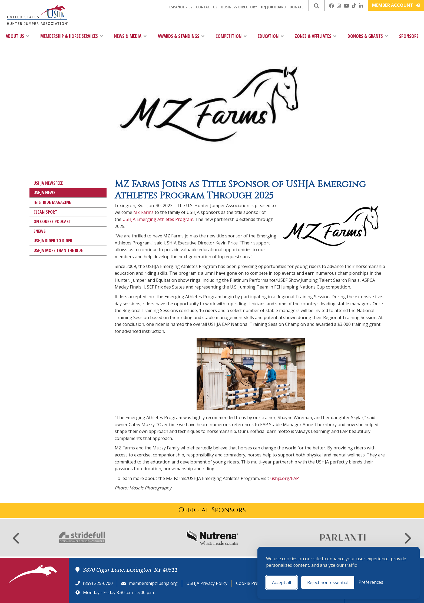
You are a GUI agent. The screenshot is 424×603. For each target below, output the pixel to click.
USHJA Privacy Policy (206, 583)
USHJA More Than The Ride (58, 250)
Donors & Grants (367, 36)
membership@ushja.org (153, 583)
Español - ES (180, 6)
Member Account (396, 5)
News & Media (130, 36)
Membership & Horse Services (71, 36)
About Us (17, 36)
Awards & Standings (181, 36)
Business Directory (239, 6)
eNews (40, 231)
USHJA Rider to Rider (53, 241)
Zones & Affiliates (315, 36)
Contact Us (206, 6)
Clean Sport (45, 212)
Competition (231, 36)
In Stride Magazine (52, 202)
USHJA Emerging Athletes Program (157, 219)
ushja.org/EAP (284, 478)
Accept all (281, 582)
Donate (296, 6)
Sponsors (409, 36)
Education (271, 36)
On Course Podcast (52, 221)
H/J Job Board (273, 6)
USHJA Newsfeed (49, 183)
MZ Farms (143, 212)
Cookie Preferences (256, 583)
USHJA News (44, 193)
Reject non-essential (327, 582)
